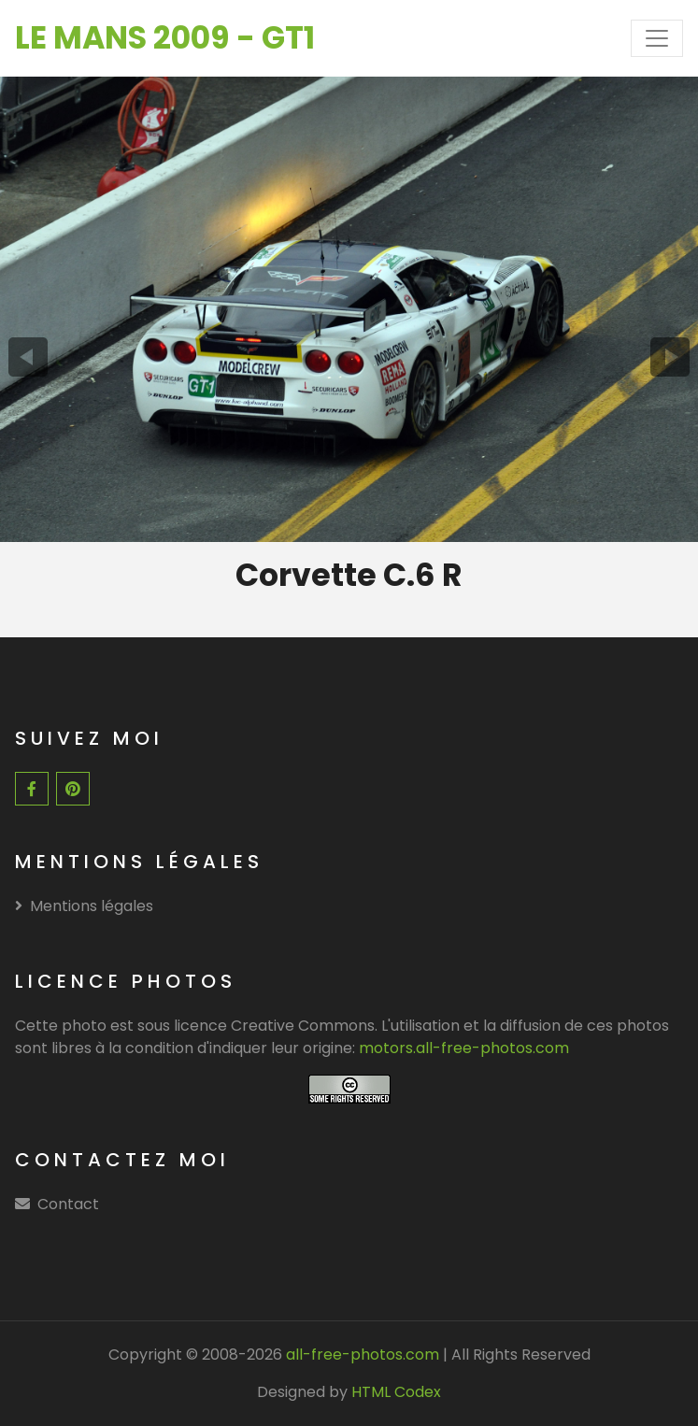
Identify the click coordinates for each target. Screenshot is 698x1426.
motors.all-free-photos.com (464, 1048)
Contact (68, 1204)
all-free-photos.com (360, 1354)
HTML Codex (396, 1392)
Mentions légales (84, 906)
